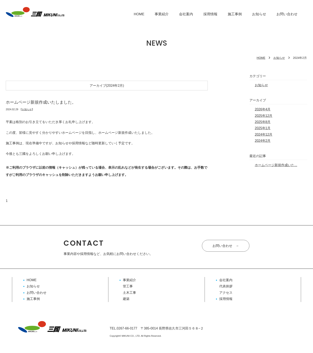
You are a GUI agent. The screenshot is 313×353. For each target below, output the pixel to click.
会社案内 (186, 14)
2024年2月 (263, 140)
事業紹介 (162, 14)
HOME (139, 14)
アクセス (225, 292)
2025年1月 (263, 128)
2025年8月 (263, 122)
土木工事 (129, 292)
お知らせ (259, 14)
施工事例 (235, 14)
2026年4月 (263, 109)
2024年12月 (263, 134)
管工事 (128, 286)
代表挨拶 (225, 286)
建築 (126, 299)
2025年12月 (263, 115)
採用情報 (210, 14)
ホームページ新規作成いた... (276, 165)
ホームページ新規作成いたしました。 (41, 102)
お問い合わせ (287, 14)
